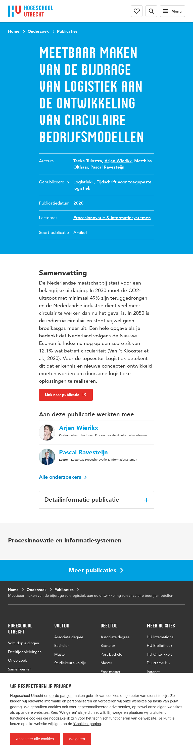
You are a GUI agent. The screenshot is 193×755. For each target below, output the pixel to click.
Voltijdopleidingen (23, 643)
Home (13, 31)
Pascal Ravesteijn (107, 167)
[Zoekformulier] (151, 11)
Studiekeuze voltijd (70, 662)
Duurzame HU (158, 662)
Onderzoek (38, 31)
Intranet (153, 671)
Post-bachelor (112, 654)
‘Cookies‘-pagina (87, 724)
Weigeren (77, 739)
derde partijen (61, 695)
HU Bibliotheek (159, 645)
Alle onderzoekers (63, 477)
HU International (160, 636)
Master (60, 654)
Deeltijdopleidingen (24, 651)
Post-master (110, 671)
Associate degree (68, 636)
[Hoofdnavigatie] (172, 11)
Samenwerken (19, 669)
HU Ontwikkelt (159, 654)
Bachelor (61, 645)
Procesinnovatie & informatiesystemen (112, 217)
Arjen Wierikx (118, 160)
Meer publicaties (96, 570)
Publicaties (67, 31)
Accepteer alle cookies (35, 739)
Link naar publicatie (66, 394)
